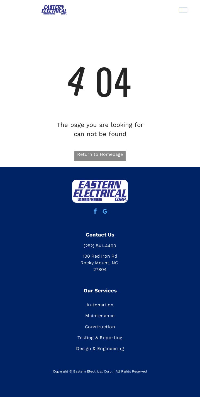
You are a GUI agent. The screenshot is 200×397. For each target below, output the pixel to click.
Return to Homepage (100, 154)
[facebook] (95, 212)
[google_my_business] (105, 212)
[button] (183, 10)
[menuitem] (100, 304)
